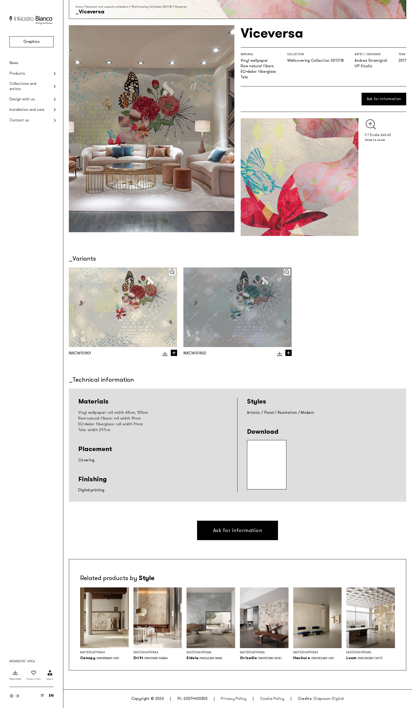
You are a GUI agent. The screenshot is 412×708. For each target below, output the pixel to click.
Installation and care (26, 109)
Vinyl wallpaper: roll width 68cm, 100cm (113, 412)
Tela (244, 77)
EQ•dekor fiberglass (258, 71)
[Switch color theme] (14, 696)
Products (17, 73)
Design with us (22, 99)
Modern (307, 412)
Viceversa (181, 6)
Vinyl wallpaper (254, 60)
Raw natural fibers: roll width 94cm (109, 418)
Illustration (287, 412)
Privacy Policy (233, 698)
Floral (269, 412)
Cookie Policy (272, 698)
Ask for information (384, 98)
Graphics (31, 41)
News (13, 62)
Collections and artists (22, 86)
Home (79, 6)
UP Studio (363, 66)
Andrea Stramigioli (371, 60)
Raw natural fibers (257, 66)
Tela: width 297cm (94, 429)
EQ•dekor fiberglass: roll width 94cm (110, 424)
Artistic (253, 412)
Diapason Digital (329, 698)
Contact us (19, 120)
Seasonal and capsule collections (107, 6)
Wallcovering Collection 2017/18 (152, 6)
